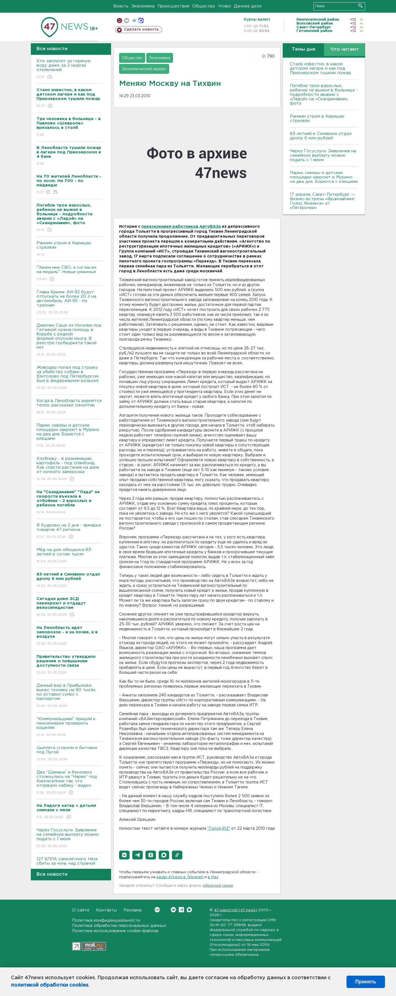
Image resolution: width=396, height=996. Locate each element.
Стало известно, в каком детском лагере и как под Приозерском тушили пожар (320, 68)
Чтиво (224, 6)
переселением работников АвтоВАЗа (181, 226)
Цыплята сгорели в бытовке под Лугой (69, 754)
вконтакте (126, 20)
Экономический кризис (144, 69)
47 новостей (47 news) (235, 910)
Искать (360, 6)
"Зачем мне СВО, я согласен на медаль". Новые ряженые (69, 273)
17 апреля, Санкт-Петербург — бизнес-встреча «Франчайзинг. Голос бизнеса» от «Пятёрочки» (323, 201)
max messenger (141, 20)
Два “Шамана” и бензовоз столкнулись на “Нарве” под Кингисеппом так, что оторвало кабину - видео (69, 782)
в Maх (213, 877)
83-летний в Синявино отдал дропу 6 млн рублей (320, 136)
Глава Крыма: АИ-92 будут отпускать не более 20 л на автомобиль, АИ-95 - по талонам (69, 302)
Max (189, 909)
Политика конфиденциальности (106, 920)
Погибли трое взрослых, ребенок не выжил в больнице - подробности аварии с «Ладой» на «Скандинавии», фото (324, 94)
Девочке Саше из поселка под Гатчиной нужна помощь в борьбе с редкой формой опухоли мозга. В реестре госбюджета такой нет (69, 340)
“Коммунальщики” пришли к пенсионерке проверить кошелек (69, 727)
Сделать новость (141, 29)
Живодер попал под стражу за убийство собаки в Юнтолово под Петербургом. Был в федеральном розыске (69, 378)
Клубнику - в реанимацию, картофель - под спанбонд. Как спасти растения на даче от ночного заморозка (69, 469)
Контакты (106, 910)
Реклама (132, 910)
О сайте (80, 910)
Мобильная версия (119, 20)
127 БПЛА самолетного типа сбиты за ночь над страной (69, 865)
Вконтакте (157, 909)
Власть (120, 6)
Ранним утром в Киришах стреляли (69, 249)
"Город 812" (218, 828)
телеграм (133, 20)
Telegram (181, 909)
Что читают (345, 49)
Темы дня (303, 49)
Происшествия (173, 6)
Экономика (143, 6)
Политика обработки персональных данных (119, 925)
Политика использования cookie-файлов (115, 931)
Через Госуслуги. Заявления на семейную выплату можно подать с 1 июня (69, 838)
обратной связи (218, 885)
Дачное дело (248, 6)
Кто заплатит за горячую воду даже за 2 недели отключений (69, 69)
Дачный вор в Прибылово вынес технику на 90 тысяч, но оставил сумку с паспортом (69, 696)
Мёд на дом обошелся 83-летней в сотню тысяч (69, 556)
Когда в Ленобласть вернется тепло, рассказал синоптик (69, 407)
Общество (203, 6)
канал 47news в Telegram (180, 877)
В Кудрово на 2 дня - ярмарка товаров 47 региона (69, 531)
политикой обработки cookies (49, 985)
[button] (124, 855)
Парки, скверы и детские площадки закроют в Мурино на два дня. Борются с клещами (69, 436)
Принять (365, 981)
